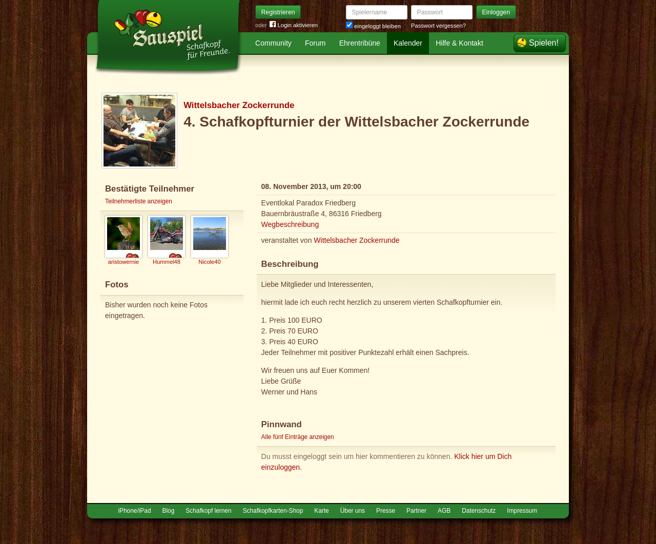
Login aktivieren (294, 25)
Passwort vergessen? (438, 26)
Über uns (352, 510)
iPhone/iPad (134, 510)
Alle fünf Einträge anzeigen (297, 437)
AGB (444, 510)
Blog (168, 510)
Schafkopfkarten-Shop (273, 510)
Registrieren (278, 12)
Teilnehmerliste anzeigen (138, 201)
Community (273, 43)
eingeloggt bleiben (373, 26)
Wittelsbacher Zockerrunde (238, 105)
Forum (315, 43)
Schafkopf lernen (208, 510)
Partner (416, 510)
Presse (385, 510)
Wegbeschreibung (290, 224)
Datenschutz (479, 510)
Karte (321, 510)
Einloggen (496, 12)
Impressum (522, 510)
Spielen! (544, 42)
